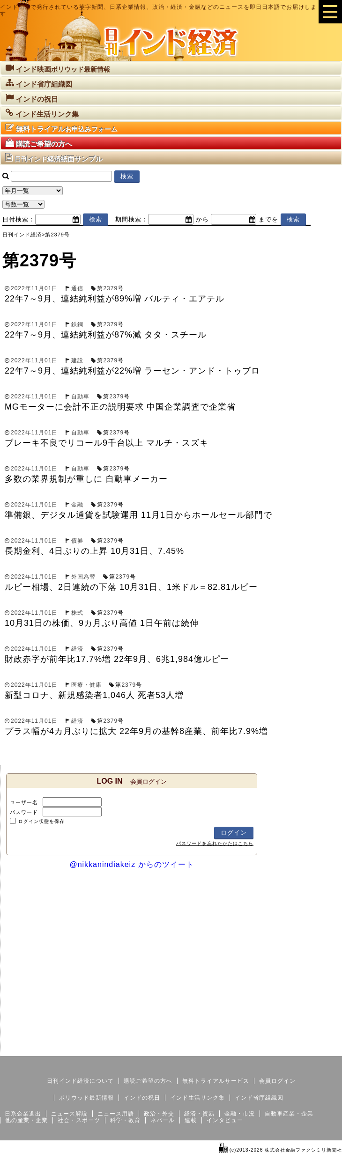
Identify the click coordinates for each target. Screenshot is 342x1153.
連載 (191, 1120)
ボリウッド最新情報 (86, 1097)
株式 (77, 613)
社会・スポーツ (79, 1120)
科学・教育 (125, 1120)
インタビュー (225, 1120)
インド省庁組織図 (259, 1097)
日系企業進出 (23, 1113)
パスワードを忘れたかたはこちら (214, 843)
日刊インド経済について (80, 1081)
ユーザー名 (24, 802)
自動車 (80, 396)
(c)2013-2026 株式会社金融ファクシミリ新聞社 (280, 1150)
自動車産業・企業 (289, 1113)
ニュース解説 (69, 1113)
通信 (77, 288)
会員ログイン (277, 1081)
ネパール (162, 1120)
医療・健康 (86, 685)
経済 (77, 649)
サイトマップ (271, 1048)
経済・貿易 (199, 1113)
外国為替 (83, 576)
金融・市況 (239, 1113)
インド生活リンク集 (197, 1097)
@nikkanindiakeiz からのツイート (131, 864)
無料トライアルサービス (215, 1081)
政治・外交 (159, 1113)
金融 (77, 504)
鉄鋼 (77, 324)
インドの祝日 (142, 1097)
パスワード (24, 812)
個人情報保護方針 (319, 1048)
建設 (77, 360)
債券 (77, 540)
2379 (110, 288)
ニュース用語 (115, 1113)
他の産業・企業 (26, 1120)
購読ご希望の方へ (148, 1081)
